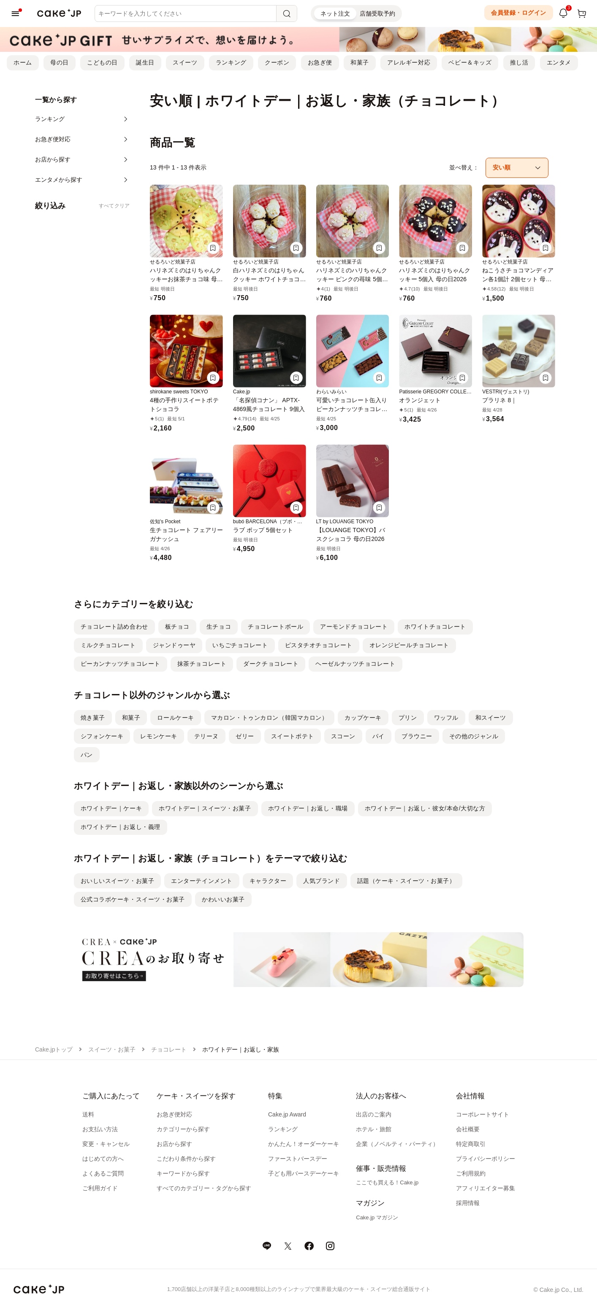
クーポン (277, 62)
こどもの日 (102, 62)
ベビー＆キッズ (469, 62)
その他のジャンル (473, 736)
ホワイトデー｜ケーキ (111, 808)
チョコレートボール (275, 626)
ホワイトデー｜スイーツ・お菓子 (205, 808)
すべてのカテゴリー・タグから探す (204, 1188)
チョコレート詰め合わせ (114, 626)
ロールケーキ (175, 717)
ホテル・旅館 (373, 1129)
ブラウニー (417, 736)
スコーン (343, 736)
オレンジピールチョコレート (409, 645)
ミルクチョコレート (108, 645)
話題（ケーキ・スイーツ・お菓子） (406, 880)
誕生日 (145, 62)
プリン (408, 717)
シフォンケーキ (102, 736)
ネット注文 (335, 13)
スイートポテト (292, 736)
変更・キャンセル (106, 1144)
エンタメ (559, 62)
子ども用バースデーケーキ (303, 1173)
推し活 (519, 62)
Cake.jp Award (287, 1114)
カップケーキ (363, 717)
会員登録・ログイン (518, 12)
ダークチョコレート (270, 663)
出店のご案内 (373, 1114)
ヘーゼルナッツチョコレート (355, 663)
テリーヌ (206, 736)
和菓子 (359, 62)
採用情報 (468, 1203)
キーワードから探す (183, 1173)
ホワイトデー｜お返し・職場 (308, 808)
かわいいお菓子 (223, 899)
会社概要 (468, 1129)
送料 (88, 1114)
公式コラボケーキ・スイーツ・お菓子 (133, 899)
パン (87, 754)
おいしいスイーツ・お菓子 (118, 880)
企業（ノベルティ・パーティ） (397, 1144)
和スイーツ (490, 717)
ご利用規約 (471, 1173)
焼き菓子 (93, 717)
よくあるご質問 (103, 1173)
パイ (378, 736)
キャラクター (268, 880)
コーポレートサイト (482, 1114)
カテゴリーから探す (183, 1129)
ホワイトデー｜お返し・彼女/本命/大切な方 (425, 808)
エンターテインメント (202, 880)
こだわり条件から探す (186, 1158)
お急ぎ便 (320, 62)
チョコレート (169, 1049)
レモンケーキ (158, 736)
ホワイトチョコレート (435, 626)
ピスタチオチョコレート (319, 645)
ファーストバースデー (297, 1158)
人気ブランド (321, 880)
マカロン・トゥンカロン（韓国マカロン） (269, 717)
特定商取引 (471, 1144)
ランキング (231, 62)
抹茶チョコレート (201, 663)
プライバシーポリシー (485, 1158)
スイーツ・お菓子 (112, 1049)
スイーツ (185, 62)
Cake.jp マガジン (377, 1217)
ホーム (23, 62)
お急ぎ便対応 (174, 1114)
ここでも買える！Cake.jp (387, 1182)
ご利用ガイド (100, 1188)
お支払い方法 (100, 1129)
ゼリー (245, 736)
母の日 (59, 62)
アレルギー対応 (408, 62)
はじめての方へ (103, 1158)
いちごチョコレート (240, 645)
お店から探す (174, 1144)
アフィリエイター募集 (485, 1188)
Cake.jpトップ (54, 1049)
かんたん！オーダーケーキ (303, 1144)
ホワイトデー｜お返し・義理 (120, 826)
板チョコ (177, 626)
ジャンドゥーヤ (174, 645)
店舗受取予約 (377, 13)
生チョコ (218, 626)
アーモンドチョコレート (354, 626)
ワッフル (446, 717)
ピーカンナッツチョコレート (120, 663)
